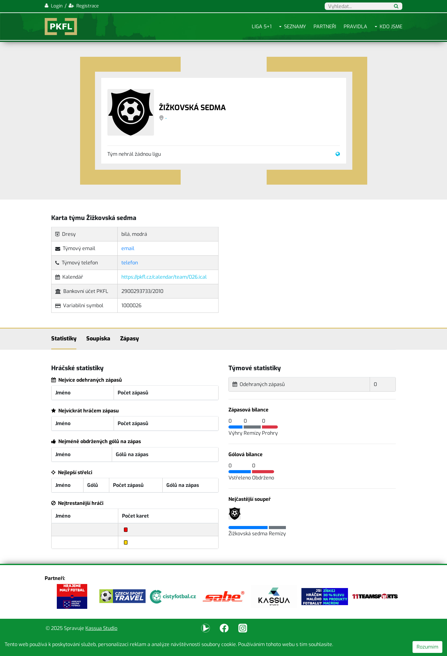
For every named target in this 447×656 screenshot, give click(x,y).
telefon (129, 262)
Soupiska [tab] (98, 338)
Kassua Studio (101, 628)
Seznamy (295, 26)
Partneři (325, 26)
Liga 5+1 (262, 26)
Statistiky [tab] (63, 338)
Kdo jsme (391, 26)
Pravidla (355, 26)
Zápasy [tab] (129, 338)
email (127, 248)
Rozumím (427, 647)
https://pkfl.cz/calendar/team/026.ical (164, 277)
